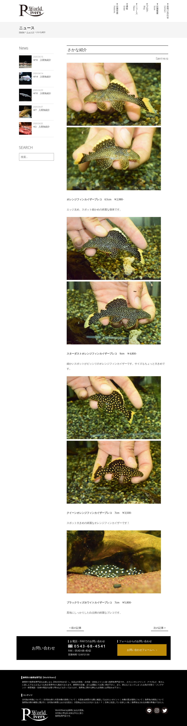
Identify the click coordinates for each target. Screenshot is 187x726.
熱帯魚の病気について (154, 699)
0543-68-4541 (90, 646)
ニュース (135, 11)
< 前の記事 (75, 628)
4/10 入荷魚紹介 (42, 93)
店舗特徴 (115, 11)
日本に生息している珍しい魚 (117, 702)
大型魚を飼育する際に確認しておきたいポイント (98, 699)
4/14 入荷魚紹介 (42, 76)
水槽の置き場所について (132, 699)
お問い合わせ (166, 11)
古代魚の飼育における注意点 (59, 702)
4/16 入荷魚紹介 (42, 59)
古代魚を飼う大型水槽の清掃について (59, 699)
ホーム (105, 11)
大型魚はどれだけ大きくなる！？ (88, 702)
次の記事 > (160, 628)
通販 (125, 11)
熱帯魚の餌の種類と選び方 (33, 702)
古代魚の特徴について (31, 699)
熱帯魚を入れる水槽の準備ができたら (148, 702)
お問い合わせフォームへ (141, 650)
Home (22, 32)
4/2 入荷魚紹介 (41, 126)
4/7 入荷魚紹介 (41, 109)
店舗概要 (156, 11)
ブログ (146, 11)
